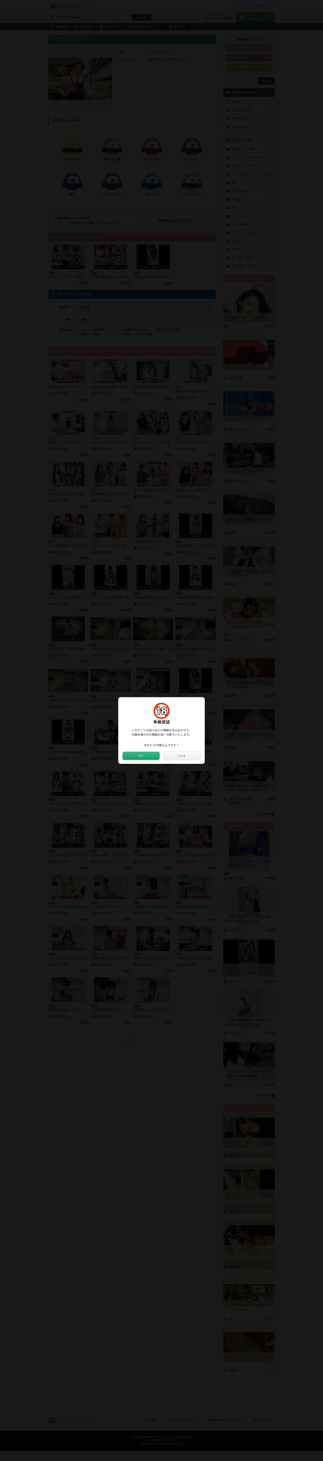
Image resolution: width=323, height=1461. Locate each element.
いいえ (182, 756)
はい (141, 756)
